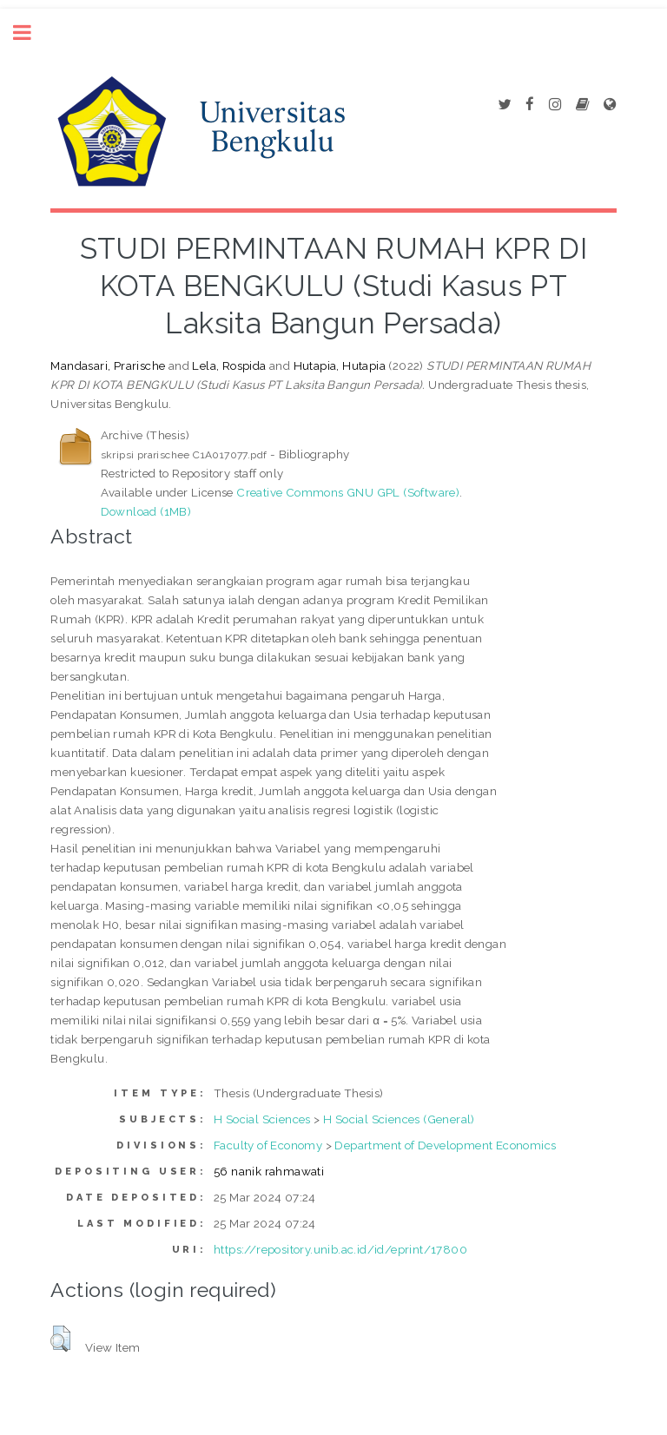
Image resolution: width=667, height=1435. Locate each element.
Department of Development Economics (445, 1145)
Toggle (31, 32)
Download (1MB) (146, 511)
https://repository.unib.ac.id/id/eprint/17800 (340, 1249)
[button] (60, 1339)
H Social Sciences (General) (399, 1119)
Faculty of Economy (268, 1145)
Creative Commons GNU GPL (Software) (347, 492)
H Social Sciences (262, 1119)
